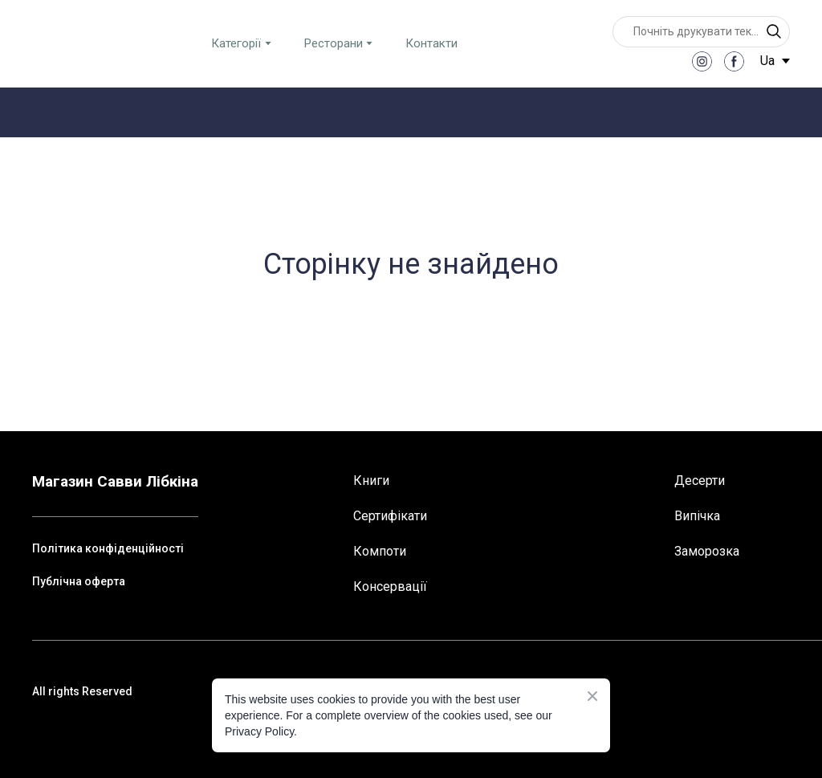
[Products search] (701, 31)
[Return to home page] (73, 43)
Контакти (431, 43)
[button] (773, 31)
